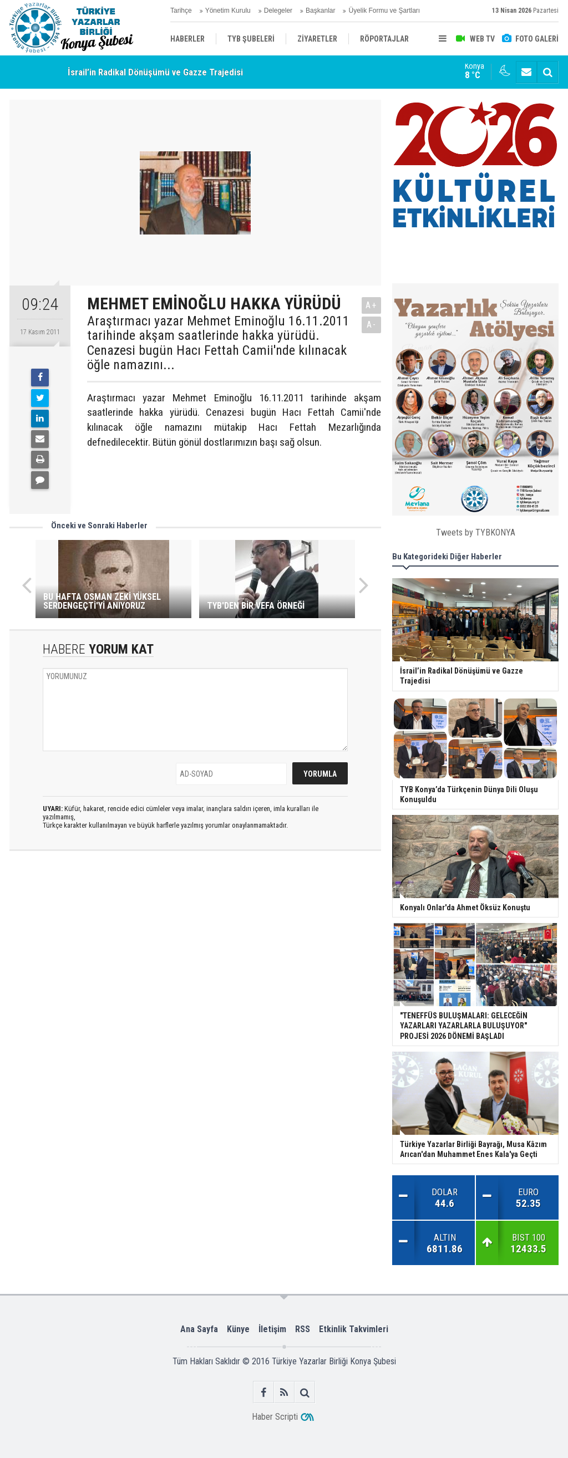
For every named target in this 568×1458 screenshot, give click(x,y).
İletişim (272, 1329)
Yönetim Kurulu (228, 10)
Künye (238, 1329)
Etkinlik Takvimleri (353, 1329)
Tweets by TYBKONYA (475, 532)
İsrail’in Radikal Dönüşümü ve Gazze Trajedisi (155, 72)
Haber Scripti (275, 1416)
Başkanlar (320, 10)
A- (372, 324)
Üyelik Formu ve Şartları (384, 10)
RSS (302, 1329)
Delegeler (278, 10)
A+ (371, 305)
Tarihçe (181, 10)
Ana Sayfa (199, 1329)
